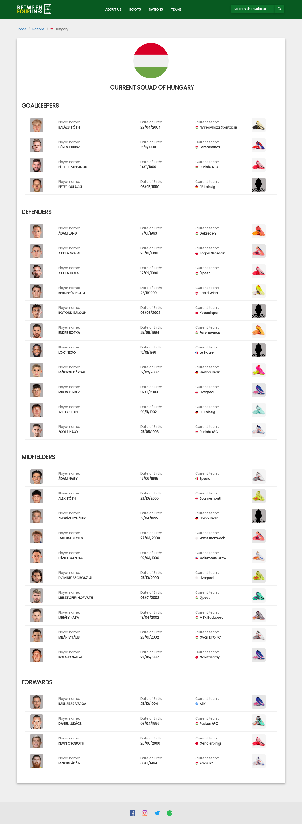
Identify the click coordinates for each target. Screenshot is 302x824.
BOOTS (135, 9)
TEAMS (176, 9)
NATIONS (156, 9)
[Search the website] (253, 9)
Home (21, 29)
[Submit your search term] (279, 9)
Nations (38, 29)
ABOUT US (113, 9)
